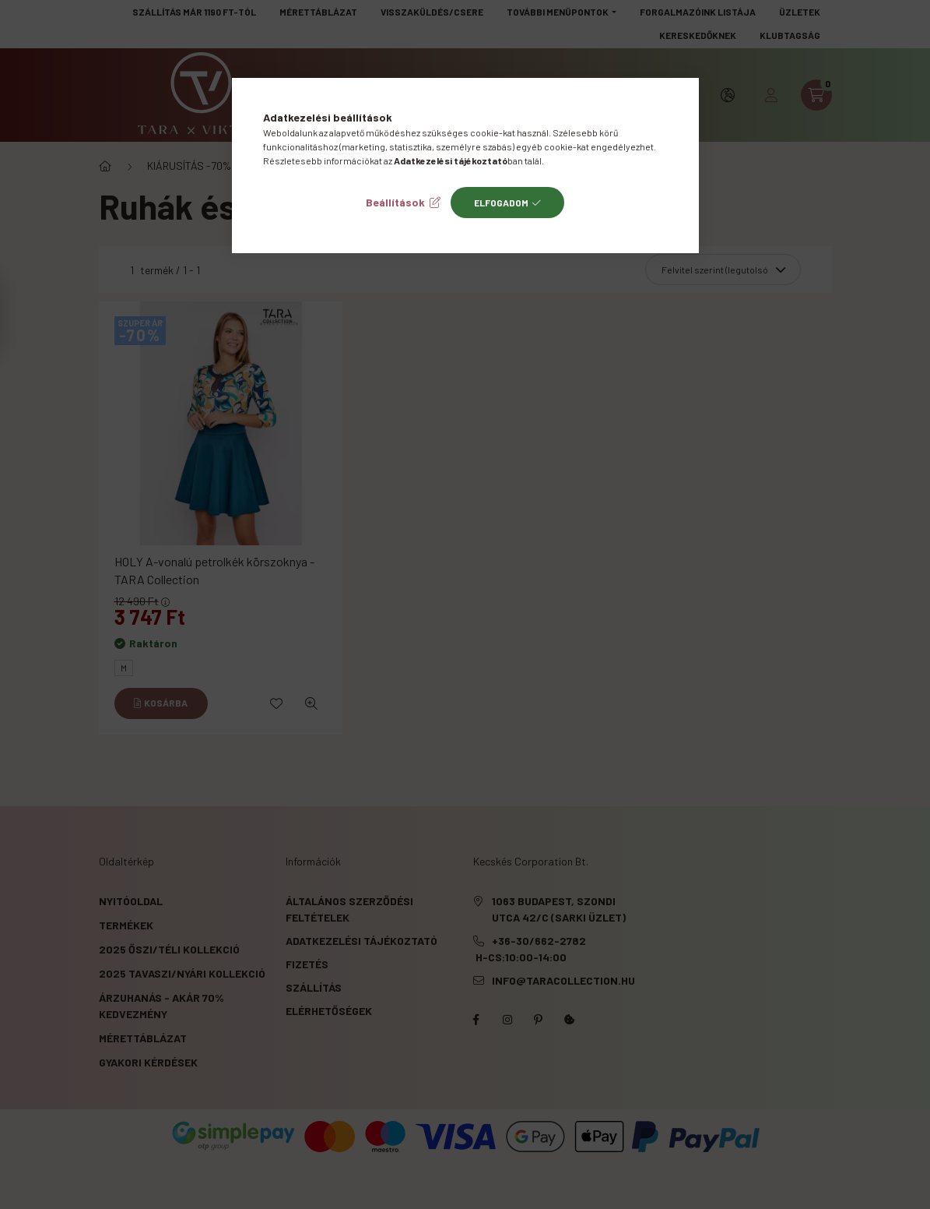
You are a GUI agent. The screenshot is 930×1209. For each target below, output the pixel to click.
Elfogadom (501, 202)
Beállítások (395, 202)
